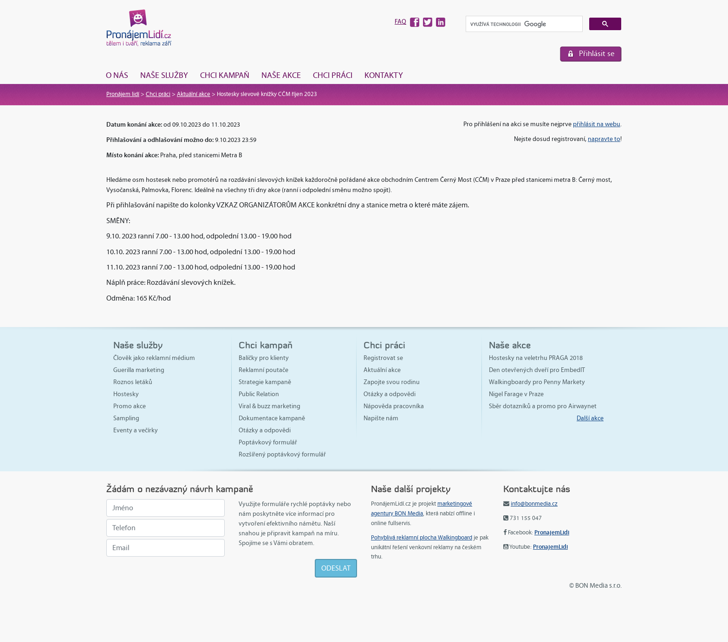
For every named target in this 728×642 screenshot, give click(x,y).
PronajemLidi (551, 532)
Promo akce (129, 406)
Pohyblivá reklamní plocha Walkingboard (421, 537)
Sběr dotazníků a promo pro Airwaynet (543, 406)
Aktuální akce (193, 94)
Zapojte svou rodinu (392, 382)
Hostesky (126, 394)
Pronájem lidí (122, 94)
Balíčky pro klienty (264, 358)
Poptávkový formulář (268, 442)
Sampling (126, 418)
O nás (117, 75)
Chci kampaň (224, 75)
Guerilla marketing (138, 370)
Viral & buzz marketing (269, 406)
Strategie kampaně (265, 382)
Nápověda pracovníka (394, 406)
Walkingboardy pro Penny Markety (537, 382)
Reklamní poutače (263, 370)
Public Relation (259, 394)
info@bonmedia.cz (534, 503)
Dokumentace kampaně (272, 418)
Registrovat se (383, 358)
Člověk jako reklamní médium (154, 358)
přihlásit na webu (596, 124)
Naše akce (281, 75)
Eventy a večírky (135, 430)
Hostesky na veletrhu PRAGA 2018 (536, 358)
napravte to (604, 139)
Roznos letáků (132, 382)
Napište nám (381, 418)
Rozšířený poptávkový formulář (282, 454)
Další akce (590, 418)
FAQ (400, 22)
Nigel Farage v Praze (516, 394)
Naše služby (164, 75)
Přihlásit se (597, 53)
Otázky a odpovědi (265, 430)
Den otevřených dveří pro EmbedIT (537, 370)
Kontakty (383, 75)
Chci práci (332, 75)
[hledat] (523, 24)
